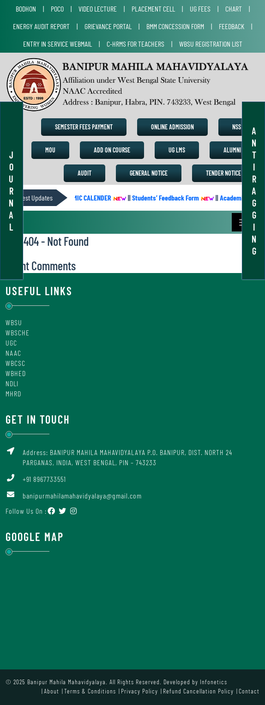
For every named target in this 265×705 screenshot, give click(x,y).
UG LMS (177, 150)
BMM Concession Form (175, 26)
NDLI (12, 383)
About (51, 691)
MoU (50, 150)
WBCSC (15, 363)
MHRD (13, 393)
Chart (233, 8)
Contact (249, 691)
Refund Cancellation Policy (198, 691)
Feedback (231, 26)
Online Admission (172, 127)
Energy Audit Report (41, 26)
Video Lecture (97, 8)
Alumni (232, 150)
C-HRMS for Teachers (135, 43)
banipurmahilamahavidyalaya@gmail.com (82, 495)
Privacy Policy (139, 691)
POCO (57, 8)
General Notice (149, 173)
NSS (236, 127)
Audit (84, 173)
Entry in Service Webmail (57, 43)
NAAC (13, 352)
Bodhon (26, 8)
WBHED (16, 373)
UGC (11, 342)
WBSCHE (18, 332)
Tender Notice (223, 173)
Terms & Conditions (90, 691)
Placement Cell (153, 8)
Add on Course (112, 150)
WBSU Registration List (210, 43)
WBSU (14, 322)
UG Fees (200, 8)
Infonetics (213, 682)
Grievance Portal (108, 26)
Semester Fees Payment (84, 127)
